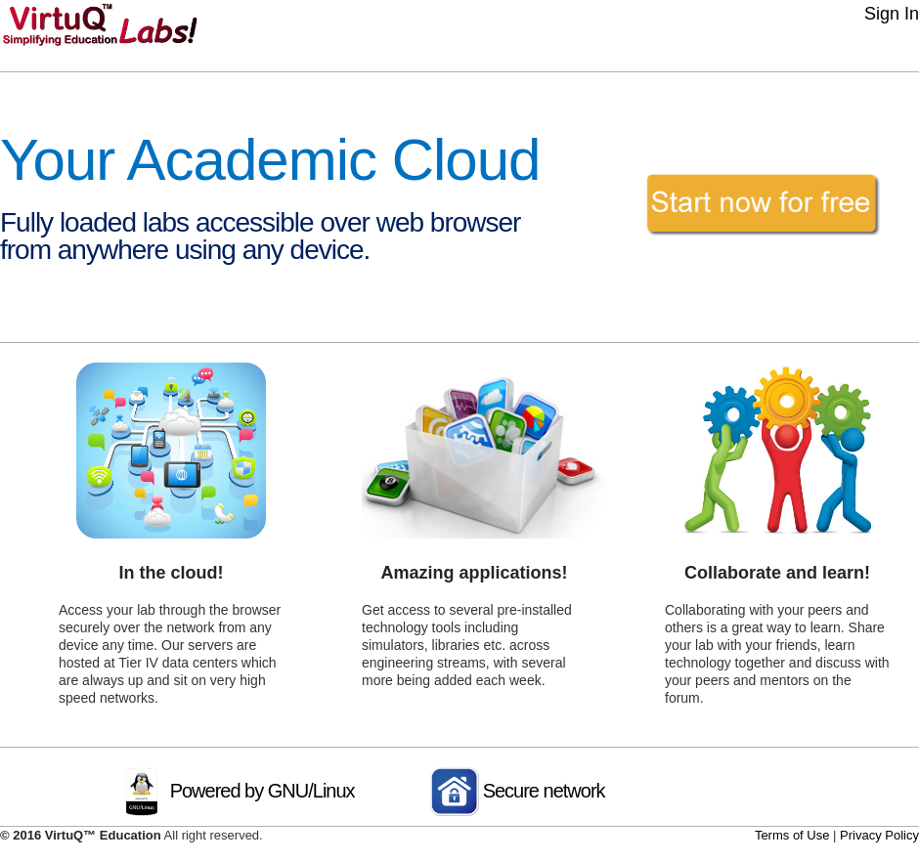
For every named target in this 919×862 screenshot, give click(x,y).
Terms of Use (792, 835)
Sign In (891, 13)
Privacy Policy (879, 835)
